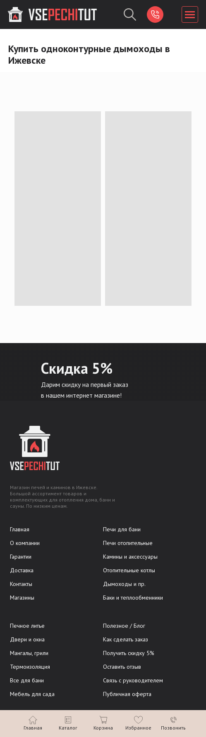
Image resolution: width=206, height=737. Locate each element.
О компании (25, 543)
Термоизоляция (30, 666)
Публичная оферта (127, 694)
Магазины (22, 597)
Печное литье (27, 625)
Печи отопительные (128, 543)
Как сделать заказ (125, 639)
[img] (155, 14)
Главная (19, 529)
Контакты (21, 584)
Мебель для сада (32, 694)
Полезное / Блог (124, 625)
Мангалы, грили (29, 653)
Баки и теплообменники (133, 597)
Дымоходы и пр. (124, 584)
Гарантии (20, 556)
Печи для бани (122, 529)
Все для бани (27, 680)
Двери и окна (27, 639)
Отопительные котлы (129, 570)
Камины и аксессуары (130, 556)
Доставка (22, 570)
